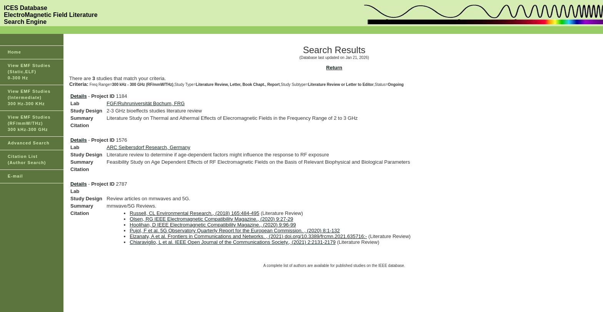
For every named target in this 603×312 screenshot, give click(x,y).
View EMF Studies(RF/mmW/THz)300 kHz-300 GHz (29, 123)
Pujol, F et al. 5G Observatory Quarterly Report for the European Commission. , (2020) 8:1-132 (235, 230)
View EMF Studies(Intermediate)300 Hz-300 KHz (29, 97)
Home (14, 52)
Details (78, 96)
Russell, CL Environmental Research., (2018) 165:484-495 (194, 213)
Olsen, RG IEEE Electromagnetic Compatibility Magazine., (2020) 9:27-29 (211, 219)
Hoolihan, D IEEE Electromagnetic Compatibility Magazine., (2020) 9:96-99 (213, 225)
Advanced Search (29, 143)
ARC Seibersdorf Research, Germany (148, 147)
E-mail (15, 176)
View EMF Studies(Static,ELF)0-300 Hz (29, 71)
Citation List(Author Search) (27, 159)
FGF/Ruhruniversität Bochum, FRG (146, 103)
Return (334, 67)
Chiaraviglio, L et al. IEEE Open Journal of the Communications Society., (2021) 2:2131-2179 (232, 242)
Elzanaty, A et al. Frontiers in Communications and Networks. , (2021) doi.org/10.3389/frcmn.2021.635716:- (248, 236)
